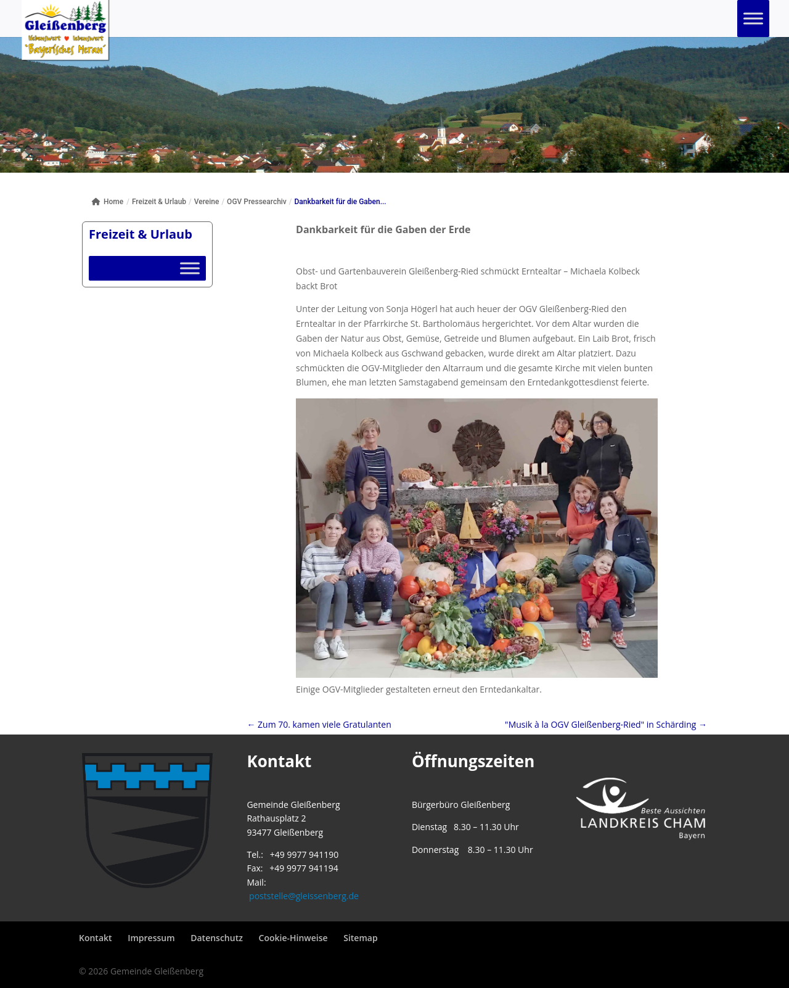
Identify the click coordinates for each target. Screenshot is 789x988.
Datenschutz (216, 938)
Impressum (151, 938)
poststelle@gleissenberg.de (304, 896)
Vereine (206, 201)
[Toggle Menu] (753, 18)
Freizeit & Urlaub (159, 201)
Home (107, 201)
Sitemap (360, 938)
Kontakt (95, 938)
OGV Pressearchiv (257, 201)
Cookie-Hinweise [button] (293, 938)
